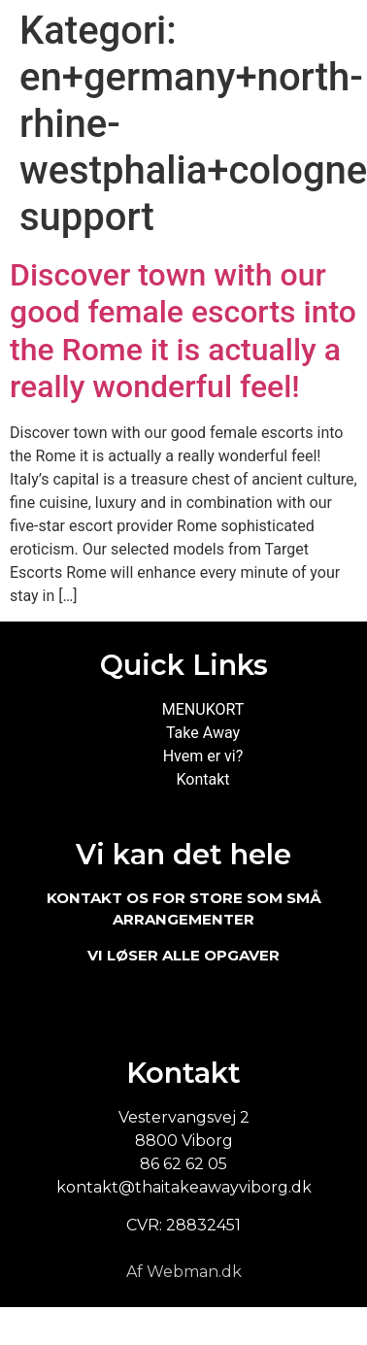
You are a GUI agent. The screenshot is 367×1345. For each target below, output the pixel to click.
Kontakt (202, 779)
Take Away (203, 732)
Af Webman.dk (184, 1271)
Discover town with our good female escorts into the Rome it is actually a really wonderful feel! (183, 330)
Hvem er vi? (203, 756)
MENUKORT (203, 709)
